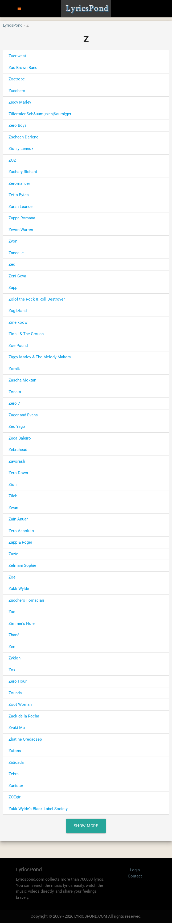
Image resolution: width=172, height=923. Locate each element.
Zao (12, 611)
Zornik (14, 368)
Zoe (12, 577)
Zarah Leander (21, 206)
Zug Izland (18, 310)
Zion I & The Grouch (26, 333)
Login (135, 870)
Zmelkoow (18, 322)
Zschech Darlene (23, 137)
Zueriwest (17, 56)
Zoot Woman (20, 704)
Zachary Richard (23, 171)
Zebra (14, 774)
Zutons (15, 750)
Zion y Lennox (21, 148)
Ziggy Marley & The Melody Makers (40, 357)
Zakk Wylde (19, 588)
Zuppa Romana (22, 218)
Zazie (13, 554)
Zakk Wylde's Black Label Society (38, 808)
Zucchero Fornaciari (26, 600)
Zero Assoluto (21, 530)
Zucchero (17, 90)
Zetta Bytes (19, 194)
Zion (13, 484)
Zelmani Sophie (22, 565)
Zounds (15, 693)
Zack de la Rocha (24, 716)
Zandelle (16, 253)
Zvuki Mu (17, 727)
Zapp (13, 287)
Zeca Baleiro (20, 438)
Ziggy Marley (20, 102)
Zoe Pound (18, 345)
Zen (12, 646)
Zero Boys (18, 125)
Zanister (16, 785)
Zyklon (15, 658)
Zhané (14, 635)
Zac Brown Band (23, 67)
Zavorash (17, 461)
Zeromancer (19, 183)
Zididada (16, 762)
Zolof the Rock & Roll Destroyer (37, 299)
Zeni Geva (17, 276)
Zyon (13, 241)
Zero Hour (18, 681)
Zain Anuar (18, 519)
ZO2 (12, 160)
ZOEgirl (15, 797)
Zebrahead (18, 449)
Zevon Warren (21, 229)
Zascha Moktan (22, 380)
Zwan (13, 507)
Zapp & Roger (20, 542)
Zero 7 (14, 403)
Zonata (15, 391)
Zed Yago (17, 426)
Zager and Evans (23, 415)
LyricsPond (12, 25)
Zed (12, 264)
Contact (135, 876)
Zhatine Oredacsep (25, 739)
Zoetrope (17, 79)
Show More (86, 825)
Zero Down (18, 472)
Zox (12, 669)
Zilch (13, 496)
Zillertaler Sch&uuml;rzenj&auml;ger (40, 114)
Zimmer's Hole (22, 623)
